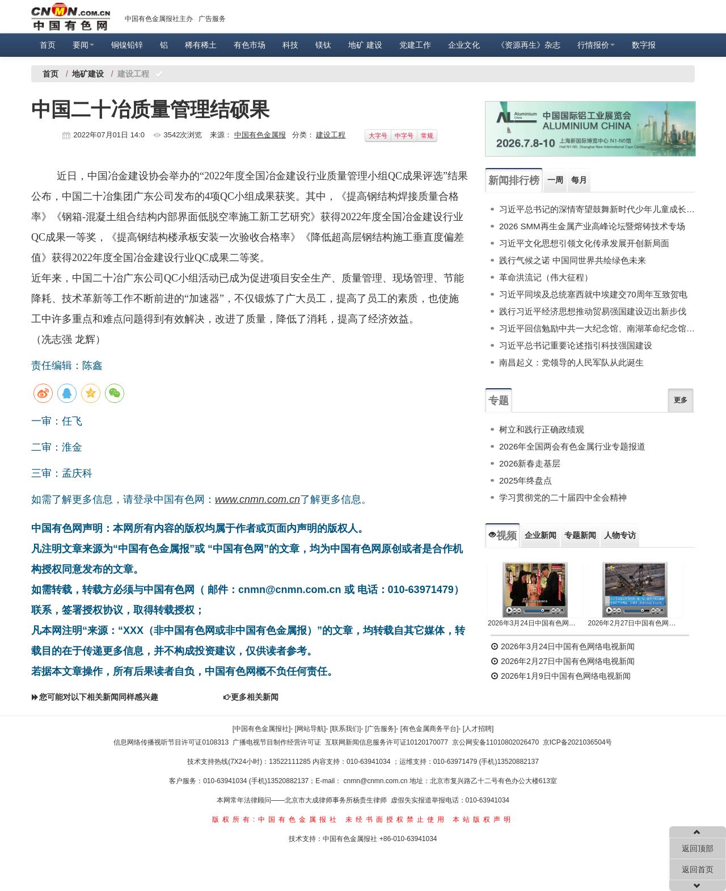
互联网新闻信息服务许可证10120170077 (386, 742)
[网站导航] (310, 729)
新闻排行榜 (513, 180)
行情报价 (596, 44)
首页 (48, 44)
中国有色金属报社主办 (159, 19)
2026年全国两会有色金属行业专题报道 (572, 446)
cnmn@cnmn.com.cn (377, 781)
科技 (290, 44)
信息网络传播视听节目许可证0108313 (171, 742)
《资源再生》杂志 (528, 44)
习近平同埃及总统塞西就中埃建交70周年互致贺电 (593, 294)
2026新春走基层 (529, 463)
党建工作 (415, 44)
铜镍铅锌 (127, 44)
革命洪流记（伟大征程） (546, 277)
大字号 (378, 135)
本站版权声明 (483, 819)
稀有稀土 (201, 44)
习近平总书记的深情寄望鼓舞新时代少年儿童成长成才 (597, 209)
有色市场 (249, 44)
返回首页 (698, 869)
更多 (680, 400)
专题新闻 (580, 535)
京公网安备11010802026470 (495, 742)
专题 (498, 400)
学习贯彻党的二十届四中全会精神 (563, 497)
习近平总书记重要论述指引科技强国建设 (575, 345)
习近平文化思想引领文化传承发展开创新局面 (584, 243)
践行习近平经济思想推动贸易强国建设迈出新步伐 (592, 311)
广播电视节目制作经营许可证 (277, 742)
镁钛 (323, 44)
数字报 (644, 44)
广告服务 (212, 19)
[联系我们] (345, 729)
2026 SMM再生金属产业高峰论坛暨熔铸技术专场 (592, 226)
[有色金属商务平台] (429, 729)
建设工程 (330, 135)
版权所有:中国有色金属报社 (276, 819)
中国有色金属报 (260, 135)
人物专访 (620, 535)
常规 (427, 135)
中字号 (404, 135)
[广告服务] (380, 729)
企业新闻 (540, 535)
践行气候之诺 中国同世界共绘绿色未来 (572, 260)
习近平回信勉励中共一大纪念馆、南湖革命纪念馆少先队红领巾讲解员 (597, 328)
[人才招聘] (478, 729)
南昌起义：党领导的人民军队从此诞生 (571, 362)
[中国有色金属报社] (262, 729)
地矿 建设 (365, 44)
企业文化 (464, 44)
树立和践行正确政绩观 (541, 429)
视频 (502, 535)
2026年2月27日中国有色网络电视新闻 (635, 623)
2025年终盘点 (525, 480)
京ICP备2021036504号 (578, 742)
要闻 (83, 44)
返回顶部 (698, 848)
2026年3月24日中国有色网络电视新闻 (535, 623)
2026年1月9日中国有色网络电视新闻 (561, 675)
